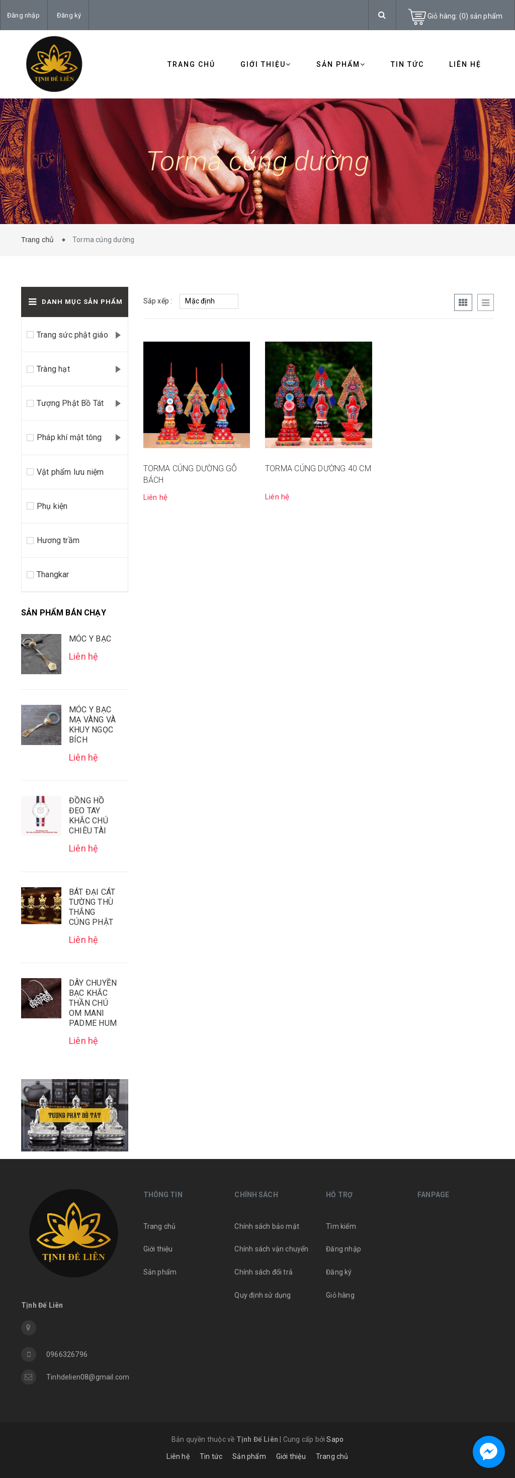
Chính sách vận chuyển (271, 1249)
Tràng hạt (53, 369)
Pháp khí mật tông (69, 437)
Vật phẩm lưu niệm (70, 472)
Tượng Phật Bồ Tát (70, 403)
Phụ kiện (52, 506)
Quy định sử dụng (262, 1295)
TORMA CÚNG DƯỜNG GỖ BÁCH (190, 474)
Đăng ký (69, 15)
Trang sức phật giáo (72, 335)
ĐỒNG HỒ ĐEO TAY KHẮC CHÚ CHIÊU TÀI (88, 815)
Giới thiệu (265, 64)
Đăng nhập (23, 15)
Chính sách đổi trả (263, 1272)
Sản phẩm (341, 64)
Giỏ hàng (340, 1295)
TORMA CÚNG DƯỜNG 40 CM (318, 468)
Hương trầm (58, 540)
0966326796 (67, 1354)
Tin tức (407, 64)
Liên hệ (465, 64)
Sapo (335, 1439)
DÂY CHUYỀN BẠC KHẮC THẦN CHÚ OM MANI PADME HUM (93, 1003)
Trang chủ (191, 64)
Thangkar (53, 574)
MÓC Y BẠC (90, 639)
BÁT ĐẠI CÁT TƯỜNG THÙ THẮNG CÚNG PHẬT (92, 907)
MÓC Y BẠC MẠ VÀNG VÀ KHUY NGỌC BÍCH (92, 725)
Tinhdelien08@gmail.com (87, 1377)
